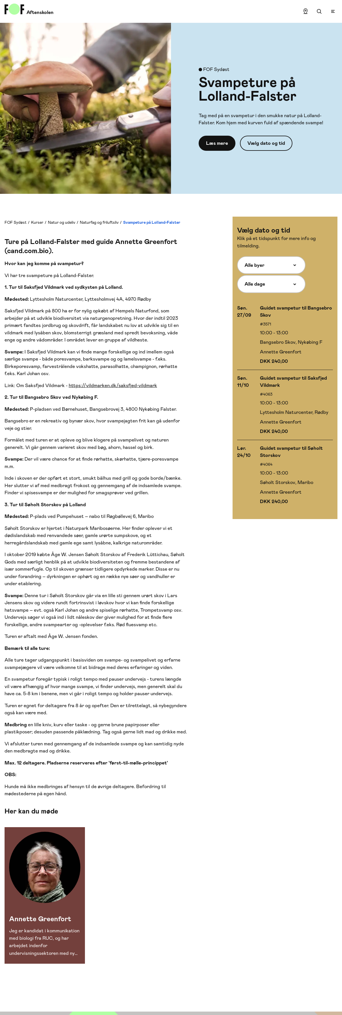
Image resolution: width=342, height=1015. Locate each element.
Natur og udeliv (61, 222)
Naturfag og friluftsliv (99, 222)
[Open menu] (332, 11)
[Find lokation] (305, 11)
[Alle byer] (271, 265)
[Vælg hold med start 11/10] (285, 405)
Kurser (37, 222)
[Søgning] (319, 11)
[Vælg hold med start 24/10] (285, 475)
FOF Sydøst (16, 222)
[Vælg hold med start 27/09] (285, 335)
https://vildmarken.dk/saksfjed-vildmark (113, 385)
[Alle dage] (271, 284)
